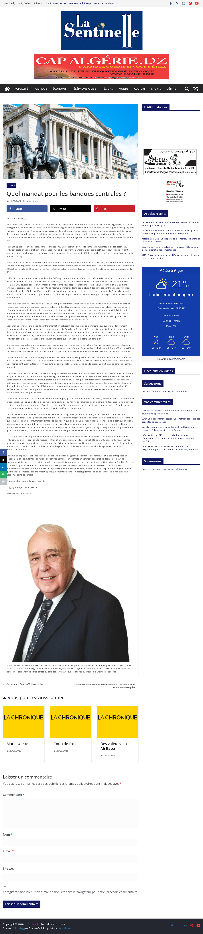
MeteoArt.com (177, 359)
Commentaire (13, 795)
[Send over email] (3, 474)
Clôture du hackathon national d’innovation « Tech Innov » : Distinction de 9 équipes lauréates (168, 438)
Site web (9, 869)
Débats (171, 88)
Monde (123, 88)
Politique (40, 88)
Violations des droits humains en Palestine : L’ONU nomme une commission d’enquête (106, 686)
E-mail (8, 851)
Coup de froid (66, 743)
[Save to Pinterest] (114, 208)
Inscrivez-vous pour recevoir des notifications (164, 391)
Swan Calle (147, 418)
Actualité (21, 88)
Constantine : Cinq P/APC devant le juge (23, 684)
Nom (7, 835)
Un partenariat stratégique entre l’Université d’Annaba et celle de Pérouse (169, 428)
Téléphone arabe (84, 88)
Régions (107, 88)
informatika (147, 435)
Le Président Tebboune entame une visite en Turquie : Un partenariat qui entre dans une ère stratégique (170, 232)
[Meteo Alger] (171, 337)
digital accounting (150, 427)
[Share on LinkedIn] (3, 467)
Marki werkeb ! (20, 743)
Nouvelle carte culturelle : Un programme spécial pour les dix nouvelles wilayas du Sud (170, 448)
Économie (59, 88)
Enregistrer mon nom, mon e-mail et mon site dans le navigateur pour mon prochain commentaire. (70, 892)
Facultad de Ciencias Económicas (158, 410)
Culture (139, 88)
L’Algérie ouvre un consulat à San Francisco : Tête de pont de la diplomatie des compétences (170, 248)
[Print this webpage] (3, 481)
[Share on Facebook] (27, 208)
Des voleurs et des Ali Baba (116, 746)
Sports (156, 88)
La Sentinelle (31, 201)
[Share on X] (70, 208)
